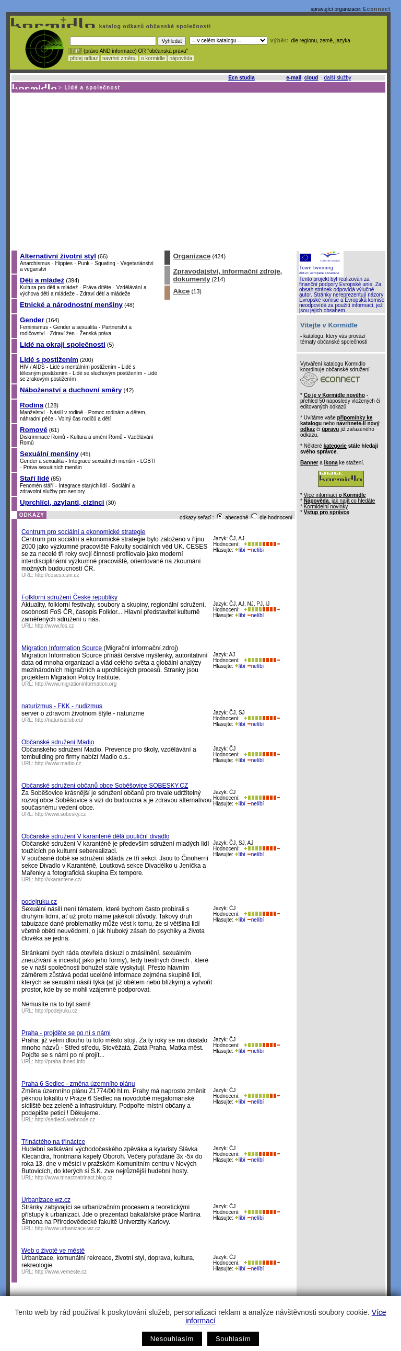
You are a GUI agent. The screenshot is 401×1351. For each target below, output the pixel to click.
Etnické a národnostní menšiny (71, 305)
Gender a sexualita (75, 327)
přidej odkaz (83, 58)
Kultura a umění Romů (96, 437)
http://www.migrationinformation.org (76, 684)
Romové (34, 430)
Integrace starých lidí (82, 486)
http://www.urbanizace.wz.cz (68, 1228)
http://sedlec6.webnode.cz (65, 1119)
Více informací (335, 495)
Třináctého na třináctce (53, 1141)
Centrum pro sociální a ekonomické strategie (83, 532)
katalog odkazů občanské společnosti (154, 26)
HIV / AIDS (32, 367)
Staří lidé (34, 478)
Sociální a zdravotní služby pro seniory (77, 488)
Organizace (191, 256)
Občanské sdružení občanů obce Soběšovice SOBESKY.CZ (104, 785)
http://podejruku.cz (56, 1011)
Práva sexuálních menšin (52, 467)
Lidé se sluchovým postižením (107, 373)
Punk (84, 263)
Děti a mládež (42, 280)
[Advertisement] (197, 171)
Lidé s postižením (49, 360)
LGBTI (148, 461)
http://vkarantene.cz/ (58, 879)
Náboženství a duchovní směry (71, 390)
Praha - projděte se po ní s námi (66, 1033)
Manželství (32, 412)
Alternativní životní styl (58, 256)
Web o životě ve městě (53, 1250)
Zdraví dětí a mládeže (105, 294)
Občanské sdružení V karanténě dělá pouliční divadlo (95, 836)
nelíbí (255, 550)
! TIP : (75, 51)
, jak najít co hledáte (339, 501)
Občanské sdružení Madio (57, 742)
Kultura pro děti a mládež (49, 287)
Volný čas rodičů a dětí (84, 419)
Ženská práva (96, 333)
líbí (240, 550)
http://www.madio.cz (58, 763)
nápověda (181, 58)
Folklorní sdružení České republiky (69, 597)
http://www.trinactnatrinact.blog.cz (74, 1177)
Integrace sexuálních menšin (102, 461)
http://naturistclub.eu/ (59, 720)
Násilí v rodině (66, 412)
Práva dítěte (97, 287)
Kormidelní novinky (326, 506)
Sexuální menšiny (49, 454)
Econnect (377, 9)
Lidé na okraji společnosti (62, 344)
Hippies (64, 263)
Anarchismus (35, 263)
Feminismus (34, 327)
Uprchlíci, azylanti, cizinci (62, 502)
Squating (105, 263)
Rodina (31, 405)
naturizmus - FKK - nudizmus (61, 706)
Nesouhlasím (172, 1339)
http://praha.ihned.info (60, 1061)
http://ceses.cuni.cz (57, 575)
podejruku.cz (39, 901)
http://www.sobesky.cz (60, 814)
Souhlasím (233, 1339)
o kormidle (153, 58)
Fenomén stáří (36, 486)
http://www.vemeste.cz (61, 1272)
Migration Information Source (62, 648)
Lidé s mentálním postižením (83, 367)
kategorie (334, 446)
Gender (32, 320)
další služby (337, 78)
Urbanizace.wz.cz (45, 1200)
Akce (181, 291)
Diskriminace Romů (42, 437)
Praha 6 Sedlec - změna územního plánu (78, 1083)
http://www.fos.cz (54, 626)
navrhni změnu (119, 58)
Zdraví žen (62, 333)
